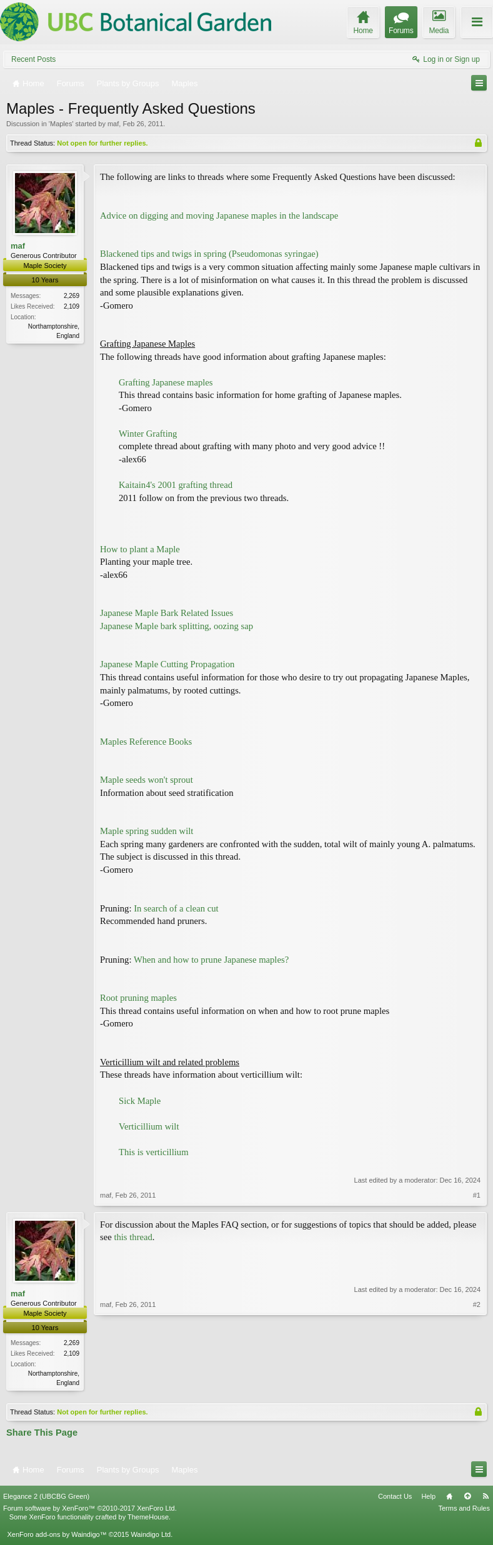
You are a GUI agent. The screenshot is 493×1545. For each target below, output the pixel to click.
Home (449, 1497)
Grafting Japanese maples (166, 382)
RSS (485, 1497)
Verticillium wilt (149, 1126)
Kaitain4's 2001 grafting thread (175, 485)
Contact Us (395, 1497)
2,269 (71, 295)
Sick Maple (140, 1101)
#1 (477, 1195)
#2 (477, 1381)
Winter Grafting (148, 434)
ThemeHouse (148, 1518)
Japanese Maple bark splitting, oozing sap (176, 626)
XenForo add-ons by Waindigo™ (56, 1535)
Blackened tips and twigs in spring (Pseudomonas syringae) (209, 254)
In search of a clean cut (176, 908)
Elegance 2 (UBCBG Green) (46, 1497)
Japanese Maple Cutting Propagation (167, 664)
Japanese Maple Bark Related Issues (166, 613)
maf (113, 123)
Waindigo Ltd (151, 1535)
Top (467, 1497)
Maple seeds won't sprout (146, 780)
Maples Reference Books (146, 742)
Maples (61, 123)
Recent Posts (33, 59)
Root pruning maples (138, 998)
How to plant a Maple (140, 549)
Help (428, 1497)
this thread (133, 1237)
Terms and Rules (464, 1509)
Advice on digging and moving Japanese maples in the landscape (219, 216)
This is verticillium (154, 1152)
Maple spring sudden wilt (146, 831)
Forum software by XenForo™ (90, 1509)
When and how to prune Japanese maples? (211, 960)
